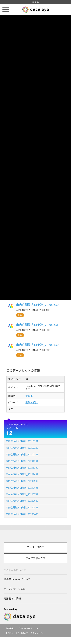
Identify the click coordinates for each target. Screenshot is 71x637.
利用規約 (10, 628)
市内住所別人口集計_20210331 (22, 441)
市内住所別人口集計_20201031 (22, 474)
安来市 (29, 396)
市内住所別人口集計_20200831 (22, 487)
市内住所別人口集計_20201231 (22, 460)
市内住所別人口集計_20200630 (22, 500)
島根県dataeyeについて (17, 579)
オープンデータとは (15, 588)
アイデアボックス (35, 558)
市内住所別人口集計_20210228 (22, 447)
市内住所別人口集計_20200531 (22, 507)
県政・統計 (31, 402)
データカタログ (35, 547)
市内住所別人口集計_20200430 (22, 514)
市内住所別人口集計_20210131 (22, 454)
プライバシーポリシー (28, 628)
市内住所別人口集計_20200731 (22, 494)
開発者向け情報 (12, 598)
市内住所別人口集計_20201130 (22, 467)
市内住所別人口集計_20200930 (22, 480)
